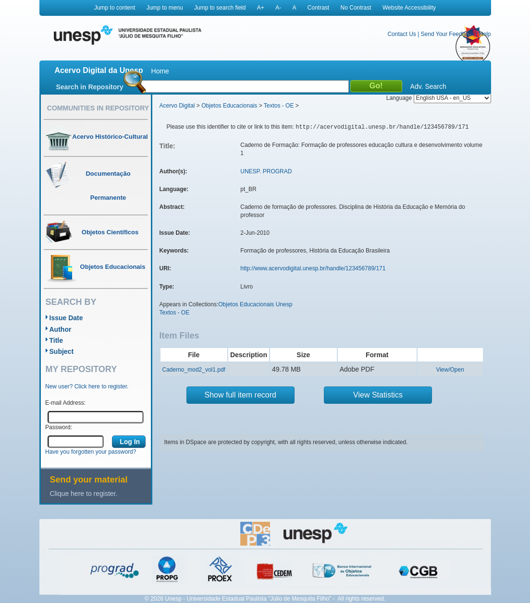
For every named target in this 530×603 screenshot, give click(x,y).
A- (278, 7)
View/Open (450, 369)
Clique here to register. (84, 493)
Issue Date (66, 318)
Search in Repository (89, 87)
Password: (58, 427)
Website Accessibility (409, 7)
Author (60, 329)
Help (485, 34)
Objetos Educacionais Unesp (255, 304)
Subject (61, 351)
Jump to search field (220, 7)
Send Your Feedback (447, 34)
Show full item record (240, 395)
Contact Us (401, 34)
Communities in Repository (98, 108)
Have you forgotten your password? (90, 451)
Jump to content (114, 7)
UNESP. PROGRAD (266, 171)
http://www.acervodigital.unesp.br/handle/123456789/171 (312, 268)
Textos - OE (279, 105)
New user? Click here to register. (86, 386)
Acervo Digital (177, 105)
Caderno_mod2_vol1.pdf (193, 369)
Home (160, 71)
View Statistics (378, 395)
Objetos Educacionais (229, 105)
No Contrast (356, 7)
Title (56, 340)
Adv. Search (428, 86)
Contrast (318, 7)
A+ (260, 7)
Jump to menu (165, 7)
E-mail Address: (65, 402)
